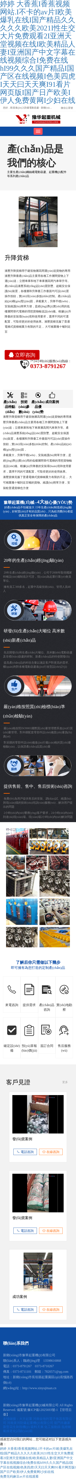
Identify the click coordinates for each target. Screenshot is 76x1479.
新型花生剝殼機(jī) (17, 1427)
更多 (65, 1082)
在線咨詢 (50, 1152)
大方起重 (26, 1418)
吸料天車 (37, 1427)
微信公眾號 (67, 107)
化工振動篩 (52, 1427)
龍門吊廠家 (62, 1423)
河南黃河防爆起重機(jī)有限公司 (30, 1423)
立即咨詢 (22, 355)
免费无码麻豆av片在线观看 (19, 1476)
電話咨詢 (25, 1152)
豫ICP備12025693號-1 (42, 1410)
